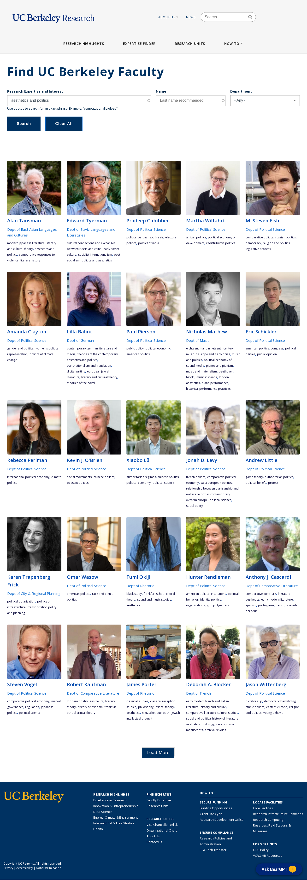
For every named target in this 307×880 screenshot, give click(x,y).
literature (284, 594)
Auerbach (163, 713)
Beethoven (226, 371)
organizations (195, 605)
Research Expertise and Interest (35, 91)
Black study (134, 594)
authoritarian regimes (141, 477)
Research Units (190, 43)
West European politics (216, 483)
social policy (194, 506)
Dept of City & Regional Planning (33, 593)
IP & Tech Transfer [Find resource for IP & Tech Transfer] (213, 850)
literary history (30, 260)
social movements (79, 477)
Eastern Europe (276, 707)
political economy (158, 348)
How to (234, 43)
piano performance (215, 383)
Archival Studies (215, 730)
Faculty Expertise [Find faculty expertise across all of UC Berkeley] (159, 800)
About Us (168, 17)
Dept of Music (197, 340)
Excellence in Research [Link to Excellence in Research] (110, 800)
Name (161, 91)
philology (208, 724)
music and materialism (201, 371)
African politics (196, 237)
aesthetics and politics (82, 360)
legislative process (258, 249)
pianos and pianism (219, 366)
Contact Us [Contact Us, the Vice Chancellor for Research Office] (154, 842)
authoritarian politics (279, 477)
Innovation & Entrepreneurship (115, 806)
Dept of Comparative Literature (272, 585)
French (280, 605)
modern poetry (77, 701)
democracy (253, 243)
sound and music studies (154, 599)
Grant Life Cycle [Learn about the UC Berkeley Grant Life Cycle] (211, 814)
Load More (158, 752)
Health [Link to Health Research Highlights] (98, 829)
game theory (254, 477)
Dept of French (198, 693)
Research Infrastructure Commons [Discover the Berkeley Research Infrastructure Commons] (278, 814)
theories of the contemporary (97, 354)
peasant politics (78, 483)
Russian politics (285, 237)
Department (241, 91)
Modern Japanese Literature (26, 243)
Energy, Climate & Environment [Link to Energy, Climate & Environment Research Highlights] (115, 817)
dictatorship (254, 701)
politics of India (148, 243)
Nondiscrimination (48, 868)
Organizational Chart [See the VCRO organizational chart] (162, 830)
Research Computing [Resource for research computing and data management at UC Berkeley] (268, 819)
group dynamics (218, 605)
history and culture (213, 707)
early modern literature (277, 599)
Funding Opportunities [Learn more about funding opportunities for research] (216, 808)
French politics (195, 477)
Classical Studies (137, 701)
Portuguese (266, 605)
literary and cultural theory (99, 377)
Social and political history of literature (212, 718)
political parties (137, 237)
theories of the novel (81, 383)
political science (163, 483)
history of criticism (90, 707)
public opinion (267, 354)
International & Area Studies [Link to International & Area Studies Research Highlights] (113, 823)
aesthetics (193, 383)
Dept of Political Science (146, 229)
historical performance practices (208, 389)
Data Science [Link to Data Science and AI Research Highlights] (102, 811)
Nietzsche (148, 713)
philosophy (146, 707)
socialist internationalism (95, 255)
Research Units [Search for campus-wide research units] (158, 806)
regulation (32, 707)
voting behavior (274, 713)
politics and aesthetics (97, 260)
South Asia (156, 237)
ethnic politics (255, 707)
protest (273, 483)
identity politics (210, 599)
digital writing (76, 371)
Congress (277, 348)
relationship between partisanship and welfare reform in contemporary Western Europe (212, 494)
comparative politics (259, 237)
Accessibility (24, 868)
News (191, 17)
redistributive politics (220, 243)
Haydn (190, 377)
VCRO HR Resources (267, 855)
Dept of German (80, 340)
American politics (138, 354)
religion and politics (276, 243)
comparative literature (261, 594)
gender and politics (20, 348)
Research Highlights (83, 43)
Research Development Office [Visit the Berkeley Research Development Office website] (221, 819)
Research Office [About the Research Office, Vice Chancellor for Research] (160, 819)
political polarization (21, 601)
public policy (135, 348)
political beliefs (256, 483)
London (224, 377)
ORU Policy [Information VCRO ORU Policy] (261, 850)
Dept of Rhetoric (140, 585)
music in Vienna (206, 377)
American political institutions (206, 594)
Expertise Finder (139, 43)
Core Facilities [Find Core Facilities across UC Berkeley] (263, 808)
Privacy (8, 868)
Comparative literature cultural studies (212, 713)
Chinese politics (104, 477)
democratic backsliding (280, 701)
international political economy (28, 477)
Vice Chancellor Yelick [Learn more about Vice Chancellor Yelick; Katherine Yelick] (162, 824)
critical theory (164, 707)
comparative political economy (28, 701)
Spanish (251, 605)
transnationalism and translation (89, 366)
